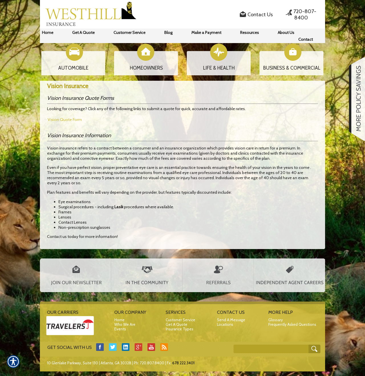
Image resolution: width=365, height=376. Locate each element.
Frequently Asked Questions (292, 324)
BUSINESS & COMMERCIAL (292, 68)
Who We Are (124, 324)
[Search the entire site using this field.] (273, 347)
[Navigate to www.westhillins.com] (355, 99)
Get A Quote (176, 324)
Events (120, 329)
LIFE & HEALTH (219, 68)
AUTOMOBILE (73, 68)
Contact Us (260, 14)
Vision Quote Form (65, 119)
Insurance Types (179, 329)
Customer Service (180, 320)
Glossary (275, 320)
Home (119, 320)
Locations (225, 324)
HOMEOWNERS (146, 68)
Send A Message (231, 320)
